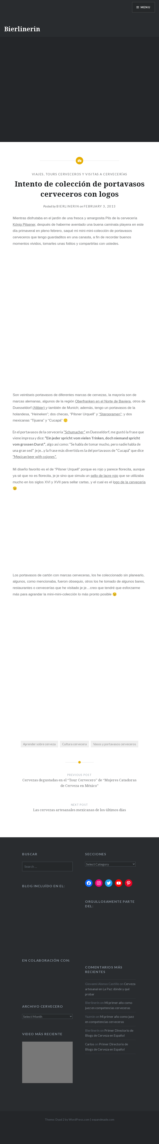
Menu (145, 7)
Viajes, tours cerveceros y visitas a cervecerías (79, 174)
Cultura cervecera (74, 744)
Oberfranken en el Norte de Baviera (103, 401)
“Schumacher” (74, 432)
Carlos (89, 1044)
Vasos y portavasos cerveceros (114, 744)
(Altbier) (39, 408)
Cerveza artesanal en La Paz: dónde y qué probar (110, 989)
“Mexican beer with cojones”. (35, 456)
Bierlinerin (22, 29)
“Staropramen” (110, 414)
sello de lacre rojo (104, 476)
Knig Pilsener (24, 225)
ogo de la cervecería (130, 482)
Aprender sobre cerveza (39, 744)
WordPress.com (79, 1119)
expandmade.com (103, 1119)
